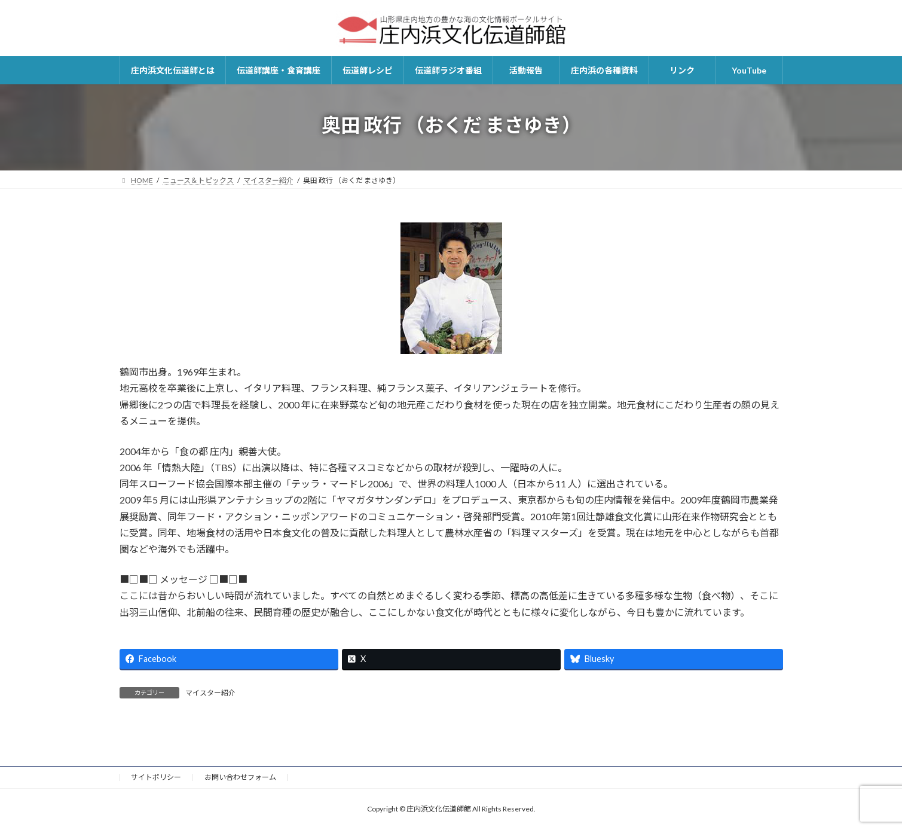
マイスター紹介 (210, 692)
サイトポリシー (156, 777)
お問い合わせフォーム (240, 777)
